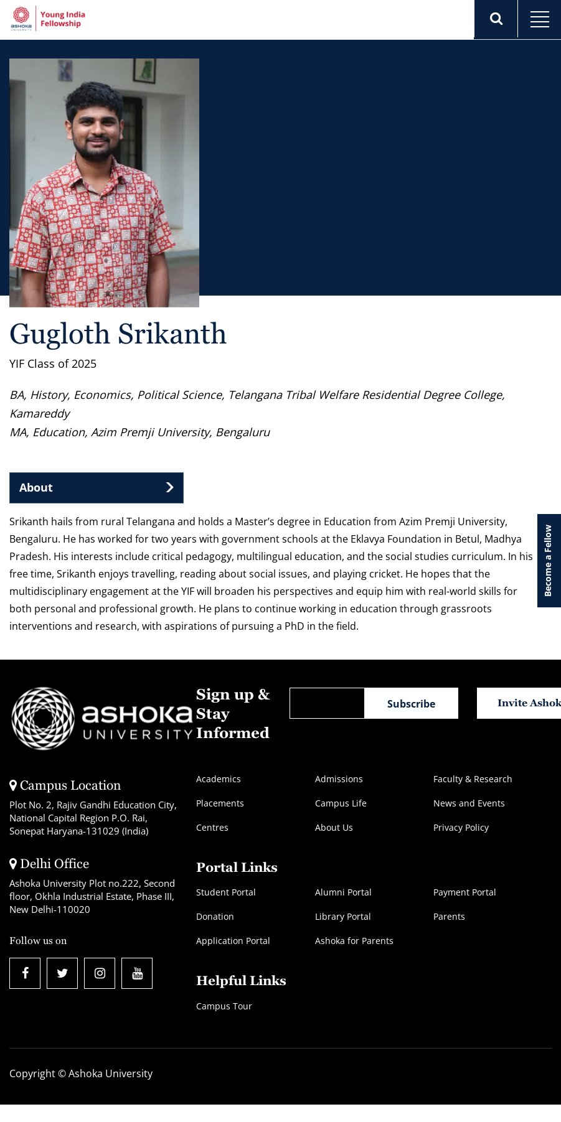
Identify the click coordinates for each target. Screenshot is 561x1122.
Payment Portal (464, 892)
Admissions (339, 779)
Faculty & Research (472, 779)
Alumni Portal (343, 892)
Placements (220, 803)
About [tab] (36, 487)
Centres (212, 827)
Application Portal (233, 941)
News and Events (469, 803)
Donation (215, 916)
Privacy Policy (461, 827)
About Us (334, 827)
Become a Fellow (548, 561)
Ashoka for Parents (354, 941)
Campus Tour (224, 1006)
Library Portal (343, 916)
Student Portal (226, 892)
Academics (218, 779)
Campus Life (341, 803)
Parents (449, 916)
